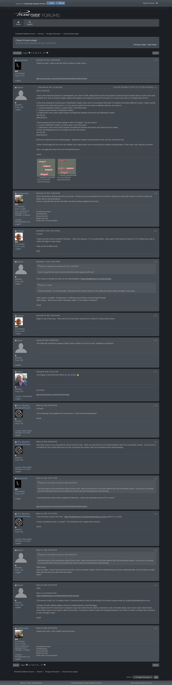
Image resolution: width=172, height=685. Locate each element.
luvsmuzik (22, 61)
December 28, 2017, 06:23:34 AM (48, 316)
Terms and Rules (140, 683)
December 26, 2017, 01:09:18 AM (50, 88)
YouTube (99, 683)
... (42, 54)
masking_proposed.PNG (67, 176)
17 (44, 54)
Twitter (86, 683)
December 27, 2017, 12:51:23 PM (48, 262)
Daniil (20, 88)
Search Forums (150, 3)
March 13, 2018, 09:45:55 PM (46, 443)
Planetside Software (77, 683)
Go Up (16, 666)
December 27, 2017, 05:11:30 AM (48, 232)
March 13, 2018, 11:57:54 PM (46, 515)
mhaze (20, 232)
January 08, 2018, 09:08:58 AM (47, 341)
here (95, 606)
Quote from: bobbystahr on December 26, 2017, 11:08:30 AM (59, 267)
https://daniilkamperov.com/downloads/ (96, 280)
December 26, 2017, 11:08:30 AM (48, 194)
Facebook (92, 683)
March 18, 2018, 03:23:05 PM (46, 629)
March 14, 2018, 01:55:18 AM (46, 551)
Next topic (152, 46)
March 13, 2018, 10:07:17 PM (46, 479)
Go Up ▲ (149, 683)
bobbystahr (23, 194)
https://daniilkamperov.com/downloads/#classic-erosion (85, 518)
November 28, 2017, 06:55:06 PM (48, 61)
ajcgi (19, 341)
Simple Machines (37, 683)
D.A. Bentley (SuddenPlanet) (22, 407)
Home (18, 23)
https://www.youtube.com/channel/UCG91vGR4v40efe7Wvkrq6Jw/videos (61, 79)
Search (30, 23)
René (19, 373)
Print (156, 54)
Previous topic (140, 46)
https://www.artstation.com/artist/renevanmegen (52, 395)
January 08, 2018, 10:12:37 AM (47, 373)
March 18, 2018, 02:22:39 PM (46, 586)
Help (132, 683)
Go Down (17, 54)
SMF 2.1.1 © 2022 (25, 683)
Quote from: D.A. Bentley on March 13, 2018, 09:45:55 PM (58, 484)
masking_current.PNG (46, 178)
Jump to (129, 678)
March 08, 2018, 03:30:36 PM (46, 406)
